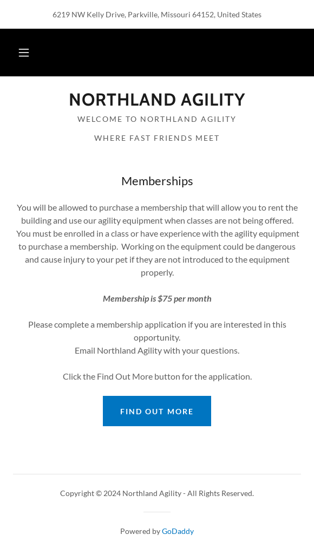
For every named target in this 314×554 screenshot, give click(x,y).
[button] (24, 52)
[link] (157, 99)
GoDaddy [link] (178, 531)
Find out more (156, 411)
